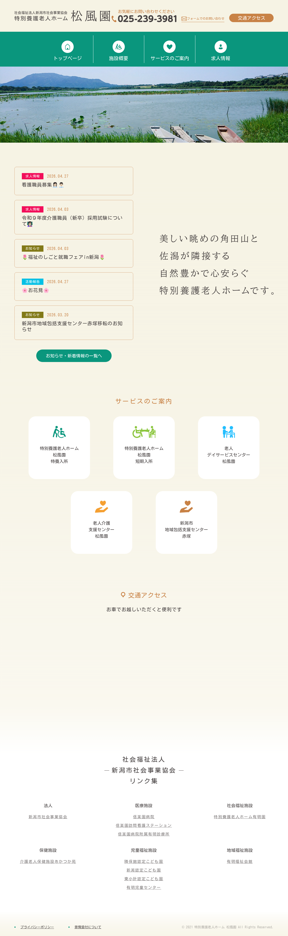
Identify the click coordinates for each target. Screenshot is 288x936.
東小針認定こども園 (143, 879)
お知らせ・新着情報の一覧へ (74, 356)
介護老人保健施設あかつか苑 (48, 861)
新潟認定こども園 (143, 870)
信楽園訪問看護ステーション (144, 825)
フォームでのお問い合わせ (205, 18)
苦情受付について (87, 927)
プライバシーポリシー (37, 927)
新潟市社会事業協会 (48, 817)
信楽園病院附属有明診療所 (144, 834)
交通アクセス (251, 18)
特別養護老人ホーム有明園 (240, 817)
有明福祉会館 (240, 861)
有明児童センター (143, 887)
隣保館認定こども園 (143, 861)
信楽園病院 (144, 817)
